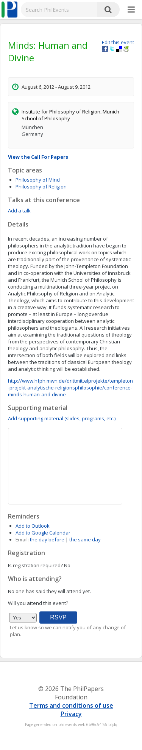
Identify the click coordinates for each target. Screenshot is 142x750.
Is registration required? (35, 565)
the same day (85, 539)
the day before (47, 539)
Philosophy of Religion (41, 186)
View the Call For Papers (38, 156)
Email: (22, 539)
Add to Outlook (33, 525)
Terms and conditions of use (71, 705)
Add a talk (19, 210)
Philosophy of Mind (38, 179)
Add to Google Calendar (43, 532)
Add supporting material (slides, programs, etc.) (61, 418)
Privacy (71, 714)
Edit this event (118, 42)
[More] (131, 10)
